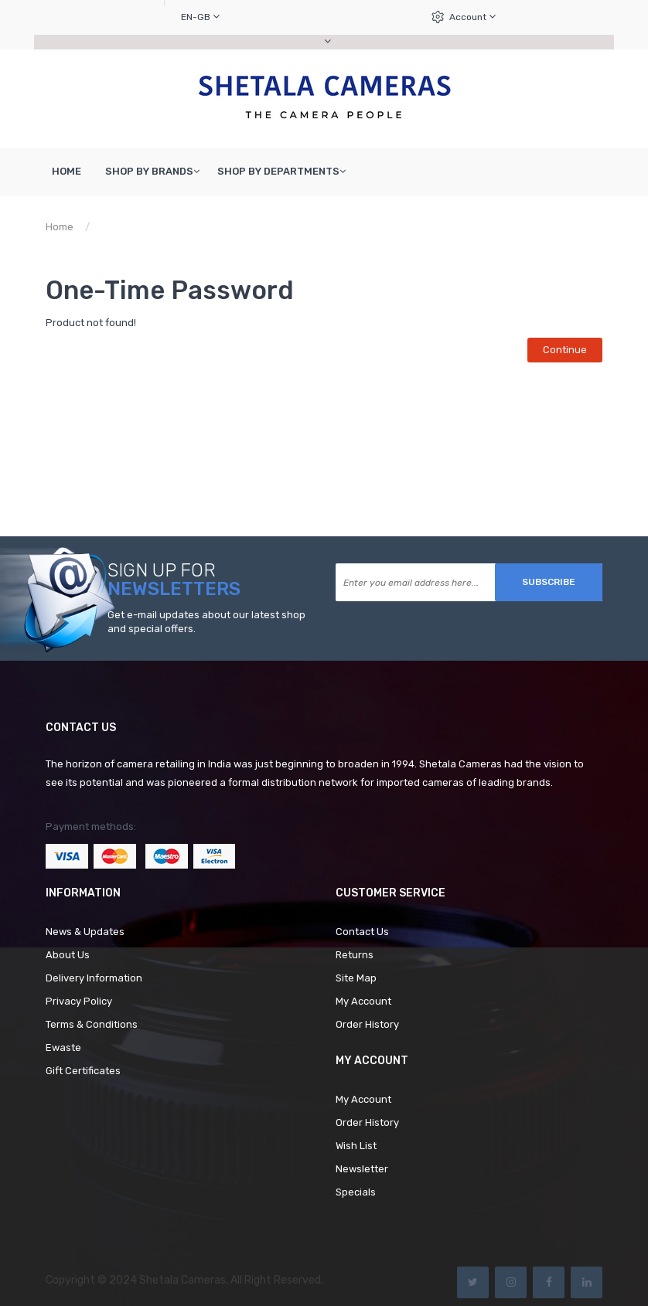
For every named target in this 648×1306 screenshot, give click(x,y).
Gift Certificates (83, 1070)
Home (59, 227)
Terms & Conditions (92, 1024)
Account (472, 16)
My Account (363, 1001)
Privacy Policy (79, 1001)
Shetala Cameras (182, 1280)
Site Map (356, 978)
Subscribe (548, 581)
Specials (356, 1192)
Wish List (356, 1145)
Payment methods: (91, 826)
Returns (354, 955)
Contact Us (362, 931)
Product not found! (147, 227)
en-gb (200, 16)
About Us (68, 955)
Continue (565, 349)
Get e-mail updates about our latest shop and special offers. (206, 622)
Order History (367, 1024)
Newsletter (362, 1169)
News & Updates (85, 931)
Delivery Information (94, 978)
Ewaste (63, 1047)
